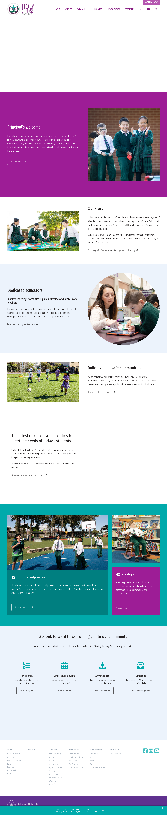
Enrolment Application (77, 758)
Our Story (10, 758)
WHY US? (68, 9)
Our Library (52, 772)
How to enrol (26, 676)
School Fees (73, 761)
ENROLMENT (97, 9)
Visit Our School (74, 754)
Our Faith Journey (54, 758)
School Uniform (54, 775)
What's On (93, 758)
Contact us (140, 676)
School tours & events (64, 676)
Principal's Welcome (14, 754)
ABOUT (57, 9)
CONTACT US (129, 9)
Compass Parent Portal (97, 768)
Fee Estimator (73, 765)
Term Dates (93, 761)
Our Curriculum (54, 765)
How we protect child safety (100, 393)
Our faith (105, 250)
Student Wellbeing (55, 754)
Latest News (94, 754)
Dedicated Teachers (14, 761)
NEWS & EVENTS (113, 9)
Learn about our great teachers (21, 325)
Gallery (92, 765)
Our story (92, 250)
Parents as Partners (55, 778)
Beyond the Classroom (56, 768)
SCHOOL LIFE (82, 9)
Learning (51, 761)
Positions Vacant (116, 754)
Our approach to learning (124, 250)
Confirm (105, 810)
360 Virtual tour (102, 676)
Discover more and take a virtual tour (27, 475)
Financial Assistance (76, 768)
